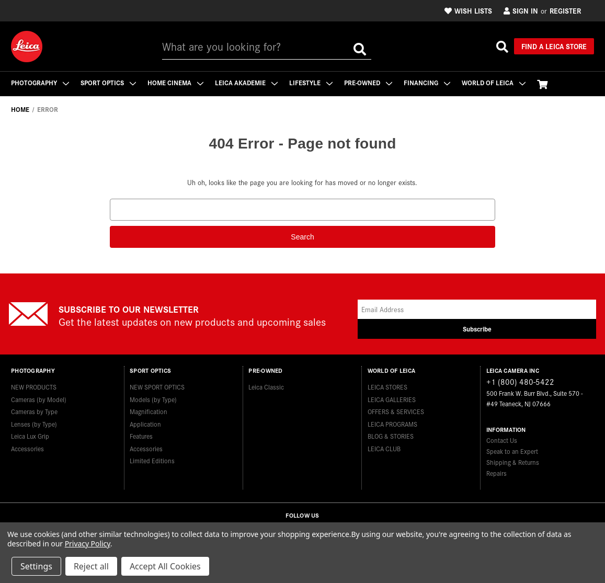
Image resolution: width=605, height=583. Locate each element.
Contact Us (501, 440)
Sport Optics (108, 82)
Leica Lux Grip (30, 435)
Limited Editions (152, 460)
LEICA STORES (387, 386)
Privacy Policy (87, 543)
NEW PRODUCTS (33, 386)
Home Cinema (175, 82)
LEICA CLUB (384, 448)
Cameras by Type (34, 411)
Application (145, 423)
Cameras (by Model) (38, 399)
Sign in (521, 10)
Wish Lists (468, 10)
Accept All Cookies (165, 566)
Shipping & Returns (512, 462)
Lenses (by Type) (34, 423)
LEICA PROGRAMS (392, 423)
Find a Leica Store (554, 46)
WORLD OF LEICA (494, 82)
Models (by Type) (153, 399)
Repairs (496, 472)
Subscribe (477, 329)
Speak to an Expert (512, 451)
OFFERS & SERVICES (396, 411)
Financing (427, 82)
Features (141, 435)
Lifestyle (311, 82)
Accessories (27, 448)
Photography (40, 82)
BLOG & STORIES (391, 435)
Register (565, 10)
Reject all (91, 566)
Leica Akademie (246, 82)
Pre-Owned (368, 82)
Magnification (148, 411)
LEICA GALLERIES (392, 399)
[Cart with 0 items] (542, 84)
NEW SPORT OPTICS (157, 386)
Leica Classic (266, 386)
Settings (36, 566)
